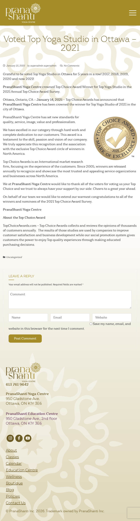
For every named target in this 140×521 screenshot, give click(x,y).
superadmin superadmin (43, 66)
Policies (13, 496)
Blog (10, 490)
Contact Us (16, 503)
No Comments (71, 66)
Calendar (14, 463)
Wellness (14, 476)
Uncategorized (14, 257)
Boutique (14, 483)
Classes (12, 457)
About (11, 450)
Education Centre (22, 470)
